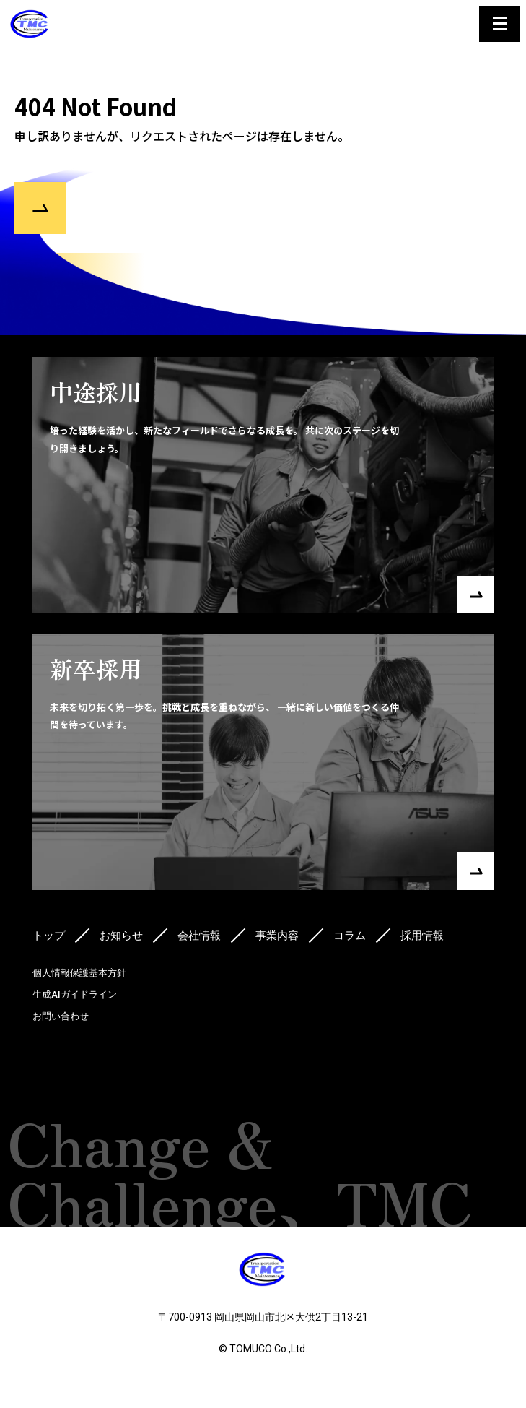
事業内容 (277, 935)
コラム (349, 935)
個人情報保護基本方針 (79, 972)
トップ (48, 935)
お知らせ (121, 935)
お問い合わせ (60, 1016)
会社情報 (199, 935)
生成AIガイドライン (74, 994)
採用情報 (422, 935)
